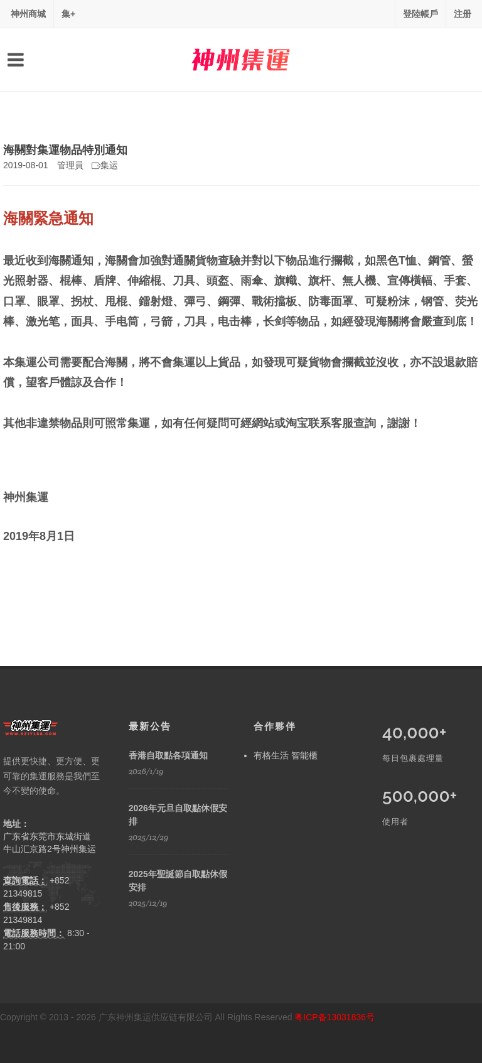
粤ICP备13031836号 (334, 1017)
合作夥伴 (275, 726)
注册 (462, 14)
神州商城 (28, 14)
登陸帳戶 (420, 14)
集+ (68, 14)
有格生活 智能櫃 (286, 755)
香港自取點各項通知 (168, 755)
